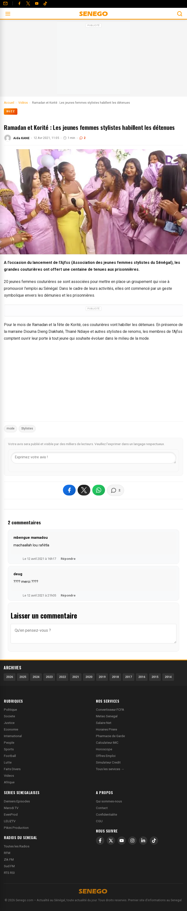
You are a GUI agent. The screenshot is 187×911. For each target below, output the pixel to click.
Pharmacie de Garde (110, 736)
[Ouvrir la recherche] (179, 13)
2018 (115, 677)
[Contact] (5, 3)
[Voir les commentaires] (115, 490)
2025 (22, 677)
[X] (111, 840)
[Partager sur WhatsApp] (98, 490)
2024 (36, 677)
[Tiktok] (45, 3)
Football (10, 756)
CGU (99, 821)
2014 (168, 677)
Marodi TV (11, 808)
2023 (49, 677)
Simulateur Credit (108, 762)
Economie (11, 729)
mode (10, 428)
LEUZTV (9, 821)
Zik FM (9, 859)
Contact (102, 808)
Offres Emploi (106, 756)
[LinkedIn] (143, 840)
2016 (141, 677)
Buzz (10, 111)
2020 (88, 677)
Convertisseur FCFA (110, 709)
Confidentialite (106, 814)
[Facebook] (19, 3)
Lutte (8, 762)
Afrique (9, 782)
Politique (10, 709)
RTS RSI (9, 873)
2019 (102, 677)
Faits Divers (12, 769)
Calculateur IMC (107, 742)
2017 (128, 677)
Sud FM (9, 866)
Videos (9, 775)
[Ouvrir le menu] (8, 13)
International (13, 736)
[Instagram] (132, 840)
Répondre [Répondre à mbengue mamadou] (68, 559)
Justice (9, 723)
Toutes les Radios (16, 846)
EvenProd (11, 814)
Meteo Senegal (106, 716)
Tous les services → (110, 769)
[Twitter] (28, 3)
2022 (62, 677)
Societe (9, 716)
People (9, 742)
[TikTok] (154, 840)
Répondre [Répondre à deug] (68, 595)
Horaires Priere (106, 729)
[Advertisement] (93, 59)
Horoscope (104, 749)
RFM (7, 853)
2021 (75, 677)
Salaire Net (103, 723)
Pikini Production (16, 828)
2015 (155, 677)
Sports (9, 749)
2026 (9, 677)
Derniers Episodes (17, 801)
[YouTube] (37, 3)
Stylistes (27, 428)
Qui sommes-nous (109, 801)
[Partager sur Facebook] (69, 490)
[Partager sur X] (84, 490)
